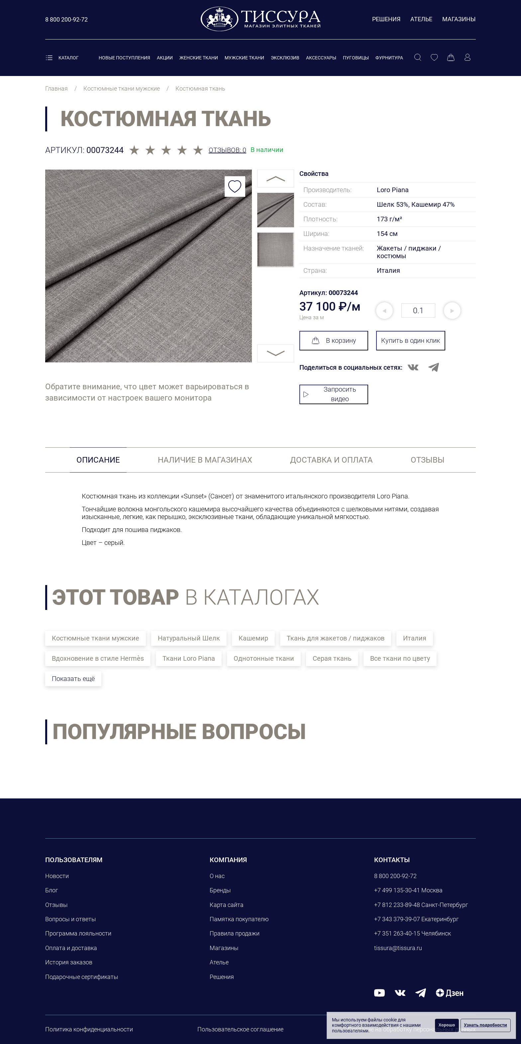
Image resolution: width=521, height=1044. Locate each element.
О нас (217, 875)
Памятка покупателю (239, 919)
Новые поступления (124, 57)
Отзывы (56, 904)
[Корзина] (451, 57)
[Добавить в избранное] (235, 186)
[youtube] (379, 992)
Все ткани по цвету (400, 658)
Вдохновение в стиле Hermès (98, 658)
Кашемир (253, 638)
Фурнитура (389, 57)
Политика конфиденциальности (89, 1029)
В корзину (334, 340)
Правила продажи (235, 933)
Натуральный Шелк (189, 638)
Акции (165, 57)
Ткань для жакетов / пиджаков (335, 638)
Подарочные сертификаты (81, 976)
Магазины (459, 19)
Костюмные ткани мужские (95, 638)
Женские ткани (198, 57)
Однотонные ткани (264, 658)
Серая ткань (332, 658)
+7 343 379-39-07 (397, 919)
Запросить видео (329, 394)
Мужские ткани (244, 57)
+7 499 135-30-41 (397, 890)
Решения (386, 19)
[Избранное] (434, 57)
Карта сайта (227, 904)
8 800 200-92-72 (395, 875)
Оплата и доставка (71, 947)
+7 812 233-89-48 (397, 904)
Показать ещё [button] (73, 679)
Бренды (220, 890)
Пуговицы (356, 57)
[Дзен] (449, 992)
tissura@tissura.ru (398, 947)
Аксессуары (321, 57)
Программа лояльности (78, 933)
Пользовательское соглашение (240, 1029)
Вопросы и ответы (70, 919)
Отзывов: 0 (227, 150)
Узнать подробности (485, 1025)
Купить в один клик (410, 340)
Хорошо (447, 1025)
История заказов (68, 962)
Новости (57, 875)
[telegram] (420, 992)
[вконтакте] (400, 992)
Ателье (421, 19)
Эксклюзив (285, 57)
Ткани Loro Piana (188, 658)
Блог (51, 890)
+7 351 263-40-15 (397, 933)
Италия (414, 638)
